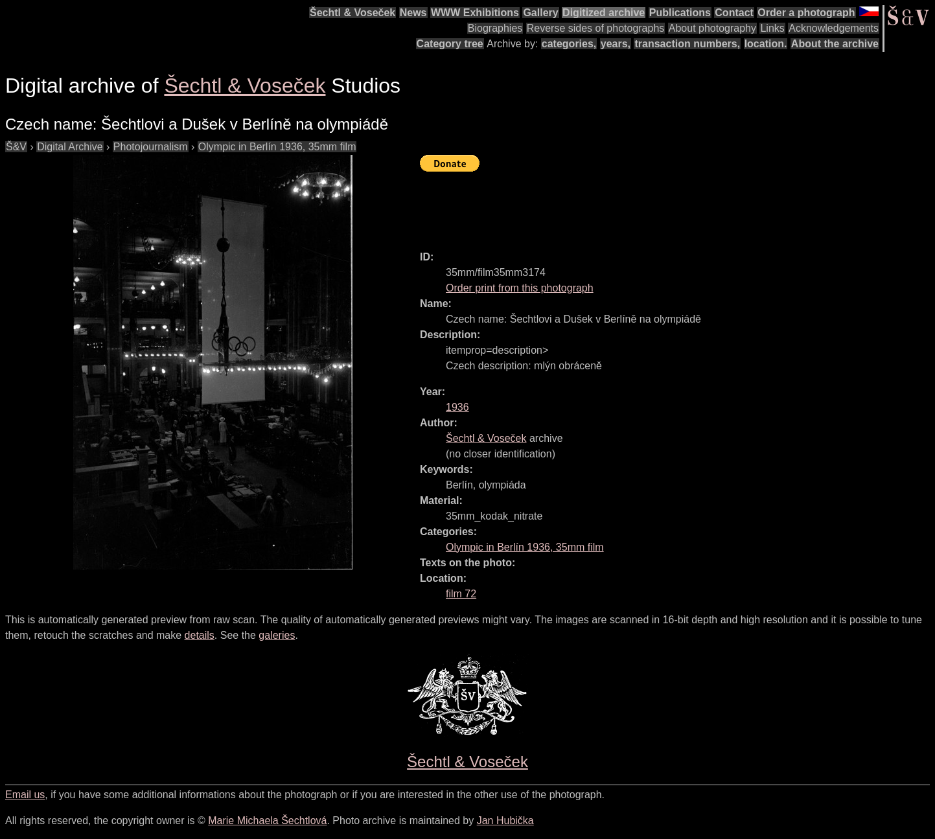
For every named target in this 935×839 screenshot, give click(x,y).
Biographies (495, 28)
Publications (680, 12)
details (199, 635)
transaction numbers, (687, 43)
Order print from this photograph (520, 287)
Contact (734, 12)
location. (766, 43)
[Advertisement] (656, 205)
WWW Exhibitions (475, 12)
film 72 (461, 593)
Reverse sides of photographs (596, 28)
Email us (25, 794)
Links (772, 28)
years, (615, 43)
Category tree (450, 43)
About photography (712, 28)
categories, (569, 43)
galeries (277, 635)
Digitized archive (603, 12)
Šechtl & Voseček (352, 12)
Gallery (540, 12)
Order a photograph (806, 12)
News (413, 12)
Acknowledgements (834, 28)
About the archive (835, 43)
